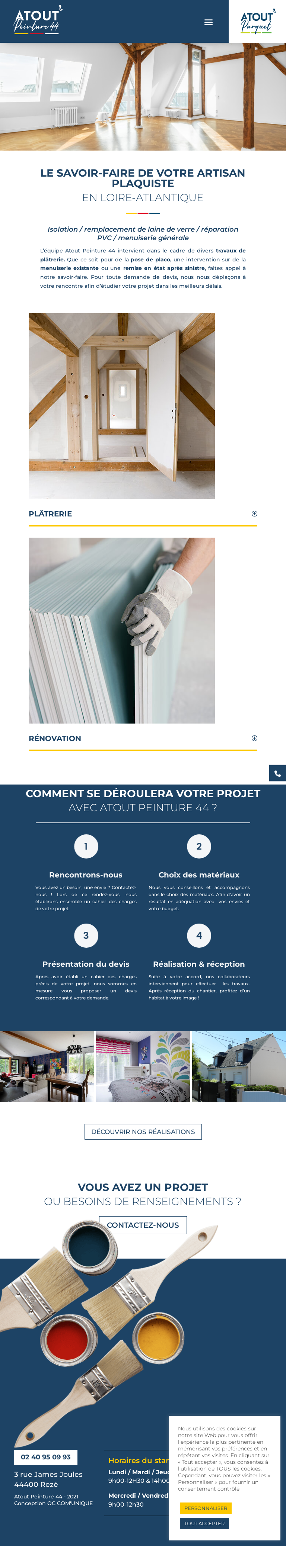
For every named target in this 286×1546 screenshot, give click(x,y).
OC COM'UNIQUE (70, 1503)
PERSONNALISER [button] (205, 1508)
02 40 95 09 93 (46, 1457)
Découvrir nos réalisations (143, 1132)
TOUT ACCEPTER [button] (204, 1523)
